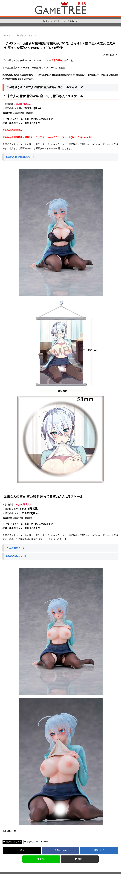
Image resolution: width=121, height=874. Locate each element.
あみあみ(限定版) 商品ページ (20, 157)
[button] (80, 859)
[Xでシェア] (22, 850)
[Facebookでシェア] (60, 850)
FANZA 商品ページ (15, 548)
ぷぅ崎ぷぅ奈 (31, 842)
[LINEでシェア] (41, 859)
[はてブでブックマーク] (99, 850)
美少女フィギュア (12, 842)
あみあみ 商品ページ (16, 556)
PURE (44, 842)
